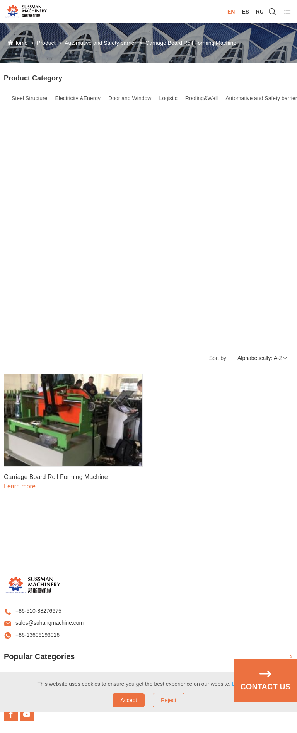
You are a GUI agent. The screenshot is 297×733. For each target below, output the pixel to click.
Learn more (20, 486)
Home (20, 43)
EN (231, 12)
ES (245, 12)
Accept (128, 700)
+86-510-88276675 (38, 611)
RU (260, 12)
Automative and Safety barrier (100, 43)
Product (46, 43)
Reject (168, 700)
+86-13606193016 (37, 635)
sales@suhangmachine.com (49, 623)
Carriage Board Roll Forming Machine (190, 43)
